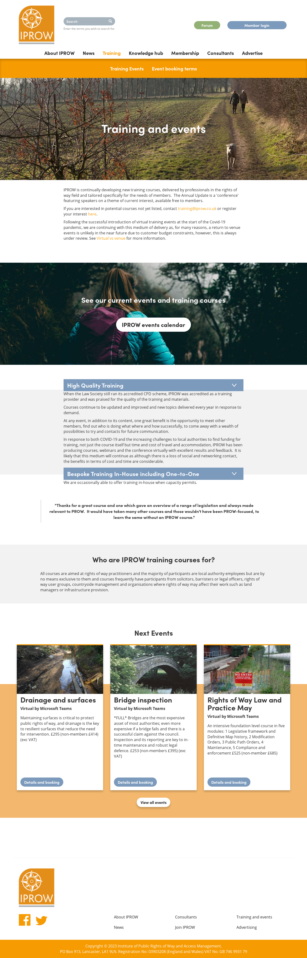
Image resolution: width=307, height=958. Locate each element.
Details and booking (43, 783)
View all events (153, 802)
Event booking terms (174, 68)
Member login (256, 25)
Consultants (220, 52)
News (88, 52)
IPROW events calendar (153, 324)
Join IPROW (185, 927)
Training (112, 52)
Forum (207, 25)
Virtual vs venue (111, 238)
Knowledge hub (146, 52)
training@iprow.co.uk (197, 208)
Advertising (246, 927)
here (92, 214)
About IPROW (59, 52)
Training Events (127, 68)
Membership (185, 52)
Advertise (252, 52)
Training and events (254, 917)
